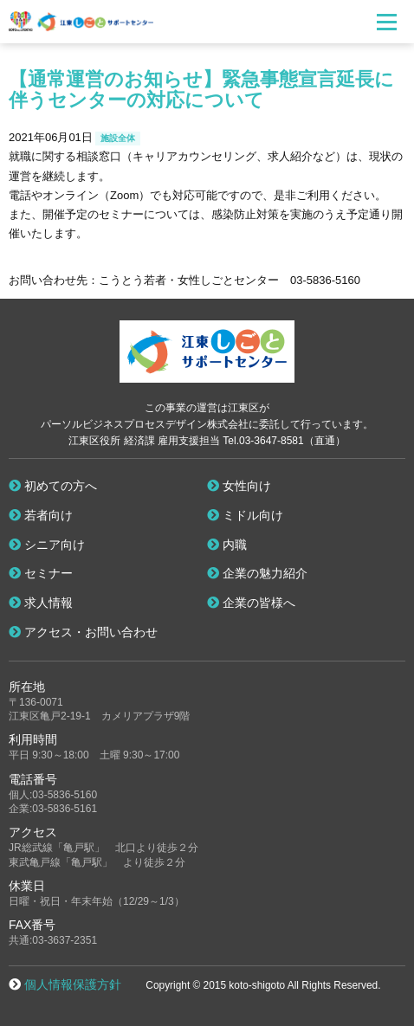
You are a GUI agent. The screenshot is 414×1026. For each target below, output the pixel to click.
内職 (227, 545)
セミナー (41, 573)
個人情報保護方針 (72, 984)
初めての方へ (53, 486)
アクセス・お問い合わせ (83, 632)
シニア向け (47, 545)
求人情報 (41, 603)
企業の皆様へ (251, 603)
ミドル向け (245, 515)
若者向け (41, 515)
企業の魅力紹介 (257, 573)
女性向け (239, 486)
